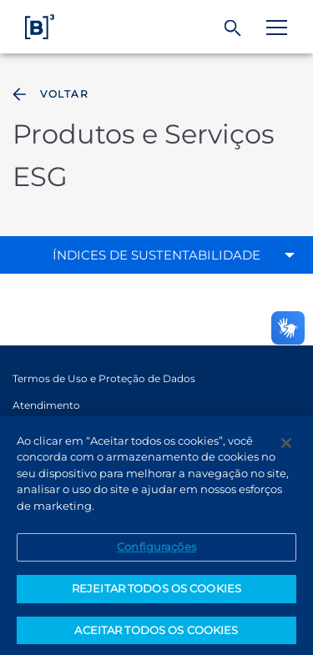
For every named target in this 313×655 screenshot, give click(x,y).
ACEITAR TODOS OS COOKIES (156, 637)
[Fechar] (286, 450)
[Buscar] (233, 28)
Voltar (48, 94)
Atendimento (46, 405)
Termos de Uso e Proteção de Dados (104, 378)
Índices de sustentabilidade (156, 255)
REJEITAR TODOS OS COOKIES (156, 596)
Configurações (156, 555)
